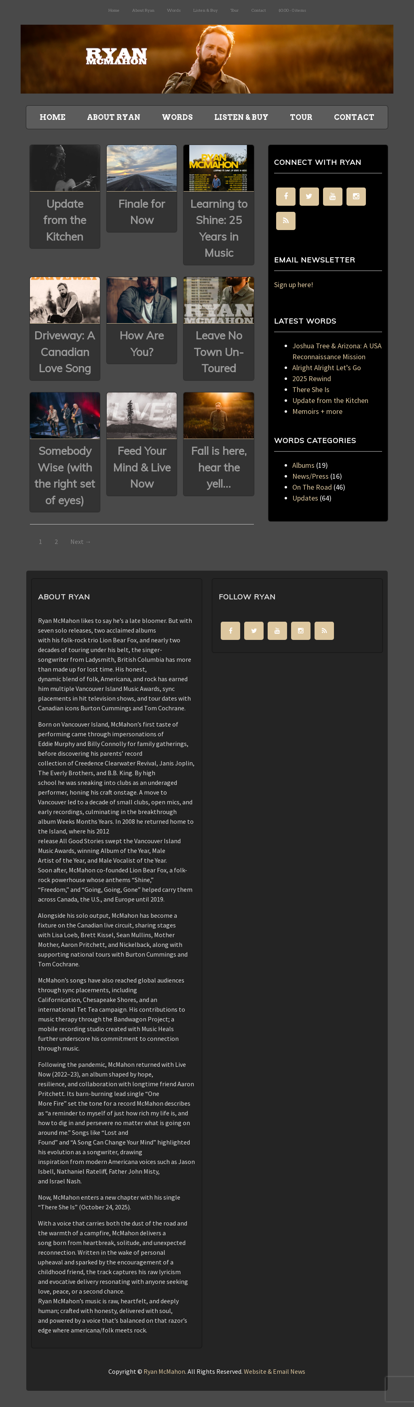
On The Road (312, 487)
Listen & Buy (205, 10)
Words (174, 10)
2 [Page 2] (56, 541)
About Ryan (143, 10)
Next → (80, 541)
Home (114, 10)
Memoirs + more (317, 411)
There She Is (311, 389)
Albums (303, 465)
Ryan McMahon (164, 1371)
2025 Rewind (311, 378)
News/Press (310, 476)
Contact (258, 10)
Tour (234, 10)
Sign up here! (293, 284)
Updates (305, 498)
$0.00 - (292, 10)
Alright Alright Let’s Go (326, 367)
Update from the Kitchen (330, 400)
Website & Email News (274, 1371)
